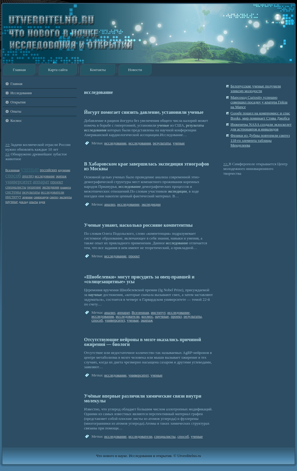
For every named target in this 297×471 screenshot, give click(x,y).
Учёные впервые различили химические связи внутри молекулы (142, 398)
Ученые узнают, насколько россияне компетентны (138, 225)
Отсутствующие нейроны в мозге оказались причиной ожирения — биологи (142, 342)
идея (42, 202)
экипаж (61, 176)
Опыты (15, 111)
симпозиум (41, 197)
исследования (95, 130)
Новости (135, 69)
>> (7, 144)
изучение (64, 170)
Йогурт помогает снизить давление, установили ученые (143, 112)
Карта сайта (58, 69)
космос (147, 316)
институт (13, 197)
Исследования (21, 93)
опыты (33, 202)
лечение (27, 197)
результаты (31, 192)
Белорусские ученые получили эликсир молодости (255, 88)
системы (13, 192)
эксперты (65, 197)
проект (56, 181)
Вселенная (12, 170)
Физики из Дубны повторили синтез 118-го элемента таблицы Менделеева (260, 140)
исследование (45, 176)
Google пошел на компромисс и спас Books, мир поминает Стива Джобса (260, 115)
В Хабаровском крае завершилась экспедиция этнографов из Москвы (146, 166)
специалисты (15, 187)
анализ (28, 176)
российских (48, 170)
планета (65, 187)
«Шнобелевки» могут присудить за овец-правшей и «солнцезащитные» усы (139, 279)
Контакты (98, 69)
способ (13, 176)
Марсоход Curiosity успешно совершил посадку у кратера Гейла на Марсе (258, 102)
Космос (16, 121)
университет (18, 182)
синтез (54, 197)
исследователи (52, 192)
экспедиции (50, 187)
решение (34, 187)
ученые (29, 169)
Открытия (18, 102)
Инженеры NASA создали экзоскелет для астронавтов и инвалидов (261, 126)
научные (11, 202)
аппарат (41, 182)
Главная (19, 69)
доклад (23, 202)
